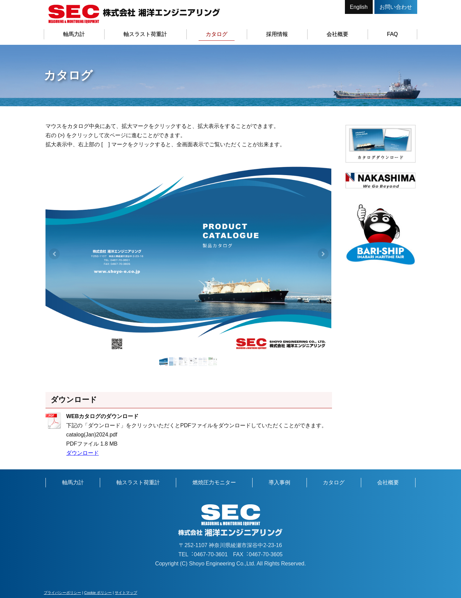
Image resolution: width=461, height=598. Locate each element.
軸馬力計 (74, 34)
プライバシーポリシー (62, 593)
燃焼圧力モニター (214, 482)
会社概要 (337, 34)
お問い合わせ (396, 7)
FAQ (392, 34)
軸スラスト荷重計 (145, 34)
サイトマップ (126, 593)
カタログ (216, 34)
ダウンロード (82, 453)
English (359, 7)
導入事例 (279, 482)
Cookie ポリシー (98, 593)
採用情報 (277, 34)
